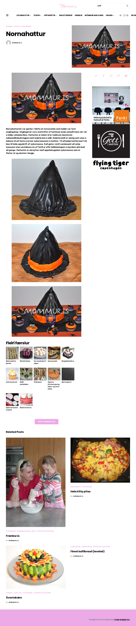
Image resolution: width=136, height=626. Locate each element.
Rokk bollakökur (24, 383)
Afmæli (9, 26)
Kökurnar (26, 26)
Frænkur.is (12, 536)
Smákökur (87, 547)
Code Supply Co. (122, 619)
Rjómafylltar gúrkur (11, 362)
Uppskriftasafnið (45, 531)
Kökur (17, 26)
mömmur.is (17, 43)
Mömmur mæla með (26, 531)
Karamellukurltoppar (40, 362)
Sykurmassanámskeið (12, 409)
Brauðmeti (76, 487)
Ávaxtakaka (14, 597)
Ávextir (17, 593)
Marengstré (66, 382)
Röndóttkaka (25, 361)
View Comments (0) (46, 422)
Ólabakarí (38, 382)
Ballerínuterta (26, 408)
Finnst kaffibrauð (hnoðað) (87, 551)
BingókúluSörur (68, 361)
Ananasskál (52, 361)
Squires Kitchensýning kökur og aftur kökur (54, 385)
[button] (7, 15)
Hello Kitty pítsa (80, 491)
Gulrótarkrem (11, 382)
